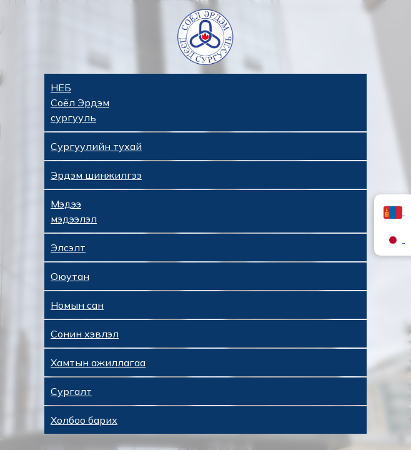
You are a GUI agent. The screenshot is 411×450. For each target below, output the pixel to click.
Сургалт (71, 391)
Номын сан (77, 305)
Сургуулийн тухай (96, 146)
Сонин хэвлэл (85, 334)
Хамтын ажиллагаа (98, 362)
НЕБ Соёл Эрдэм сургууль (80, 102)
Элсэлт (68, 247)
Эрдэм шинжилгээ (96, 175)
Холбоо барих (84, 420)
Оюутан (70, 276)
